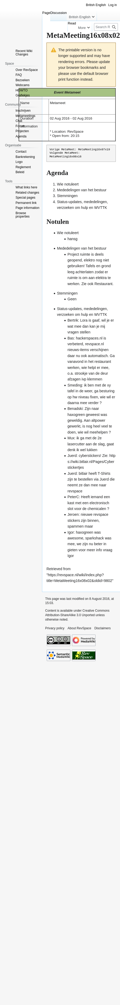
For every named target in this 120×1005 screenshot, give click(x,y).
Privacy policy (54, 628)
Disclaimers (102, 628)
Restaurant (103, 284)
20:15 (75, 136)
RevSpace (75, 131)
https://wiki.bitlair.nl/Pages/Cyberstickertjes (91, 461)
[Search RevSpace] (106, 27)
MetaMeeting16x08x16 (65, 156)
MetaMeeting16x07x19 (94, 149)
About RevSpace (79, 628)
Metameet (72, 92)
